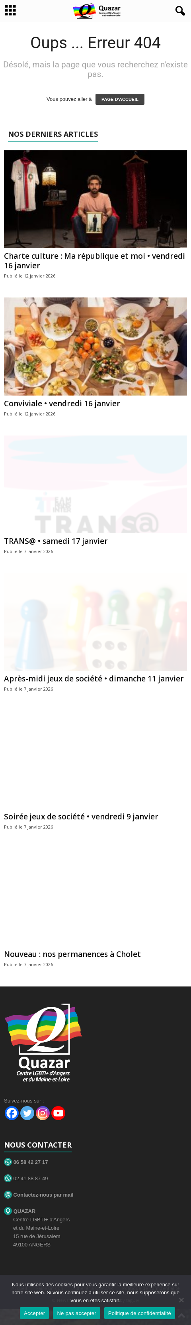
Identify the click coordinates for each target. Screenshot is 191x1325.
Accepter (34, 1313)
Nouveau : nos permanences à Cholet (72, 954)
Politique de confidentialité (139, 1313)
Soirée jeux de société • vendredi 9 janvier (81, 816)
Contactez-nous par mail (39, 1195)
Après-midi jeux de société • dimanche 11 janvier (94, 678)
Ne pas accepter (76, 1313)
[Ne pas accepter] (181, 1300)
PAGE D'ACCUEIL (119, 99)
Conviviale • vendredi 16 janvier (62, 403)
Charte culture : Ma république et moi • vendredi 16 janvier (94, 261)
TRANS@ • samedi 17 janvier (56, 541)
